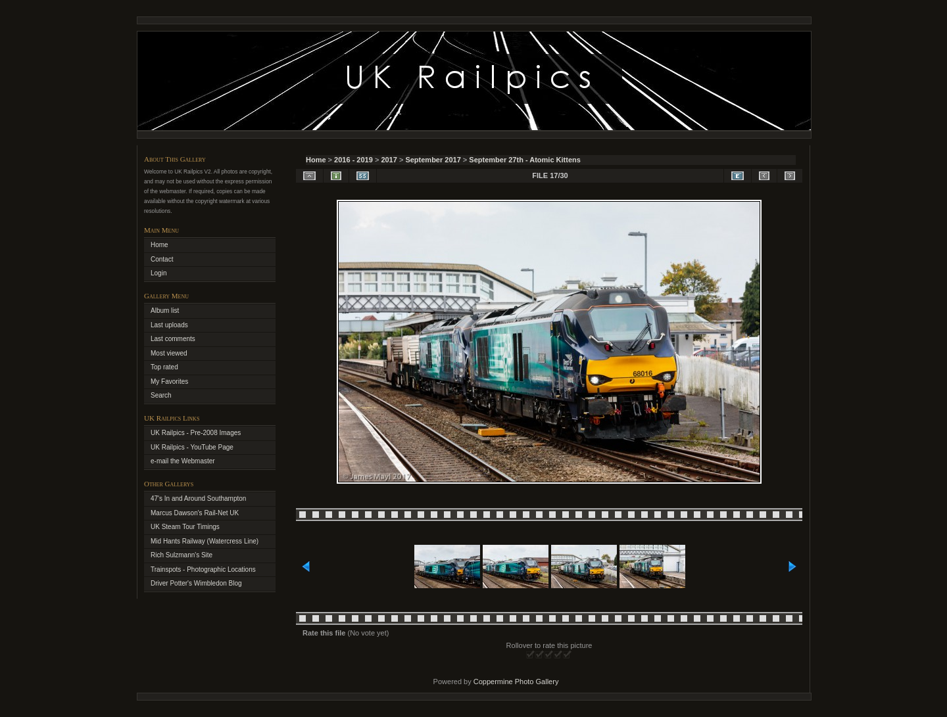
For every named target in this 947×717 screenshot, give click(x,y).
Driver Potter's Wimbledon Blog (196, 583)
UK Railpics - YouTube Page (192, 447)
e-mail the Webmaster (183, 461)
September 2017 (432, 160)
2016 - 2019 (353, 160)
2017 (389, 160)
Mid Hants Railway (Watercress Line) (204, 541)
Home (316, 160)
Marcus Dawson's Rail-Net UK (195, 513)
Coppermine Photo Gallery (516, 681)
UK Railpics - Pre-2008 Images (196, 432)
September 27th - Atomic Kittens (525, 160)
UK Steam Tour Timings (185, 526)
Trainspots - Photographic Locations (203, 569)
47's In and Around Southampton (198, 498)
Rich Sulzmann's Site (181, 555)
